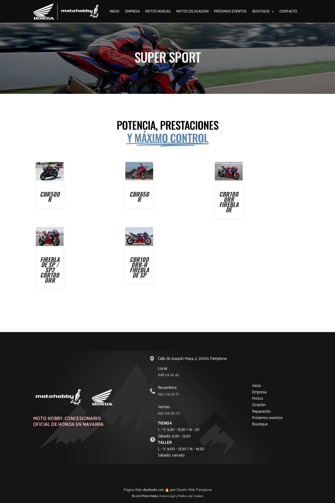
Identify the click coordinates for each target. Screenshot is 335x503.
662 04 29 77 (168, 394)
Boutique (263, 11)
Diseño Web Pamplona (194, 490)
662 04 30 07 (169, 413)
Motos (257, 398)
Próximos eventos (230, 11)
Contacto (288, 11)
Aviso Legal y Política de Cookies (181, 496)
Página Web (132, 490)
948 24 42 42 (168, 375)
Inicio (114, 11)
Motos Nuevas (158, 11)
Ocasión (259, 405)
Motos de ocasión (192, 11)
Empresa (132, 11)
